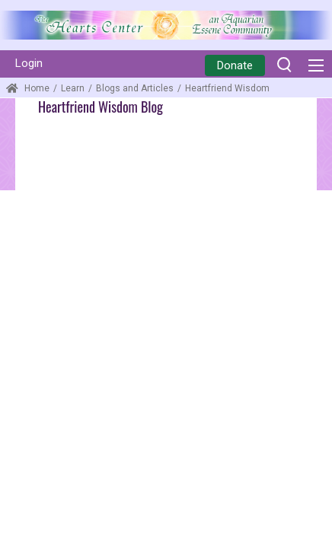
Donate (235, 65)
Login (29, 63)
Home (27, 88)
